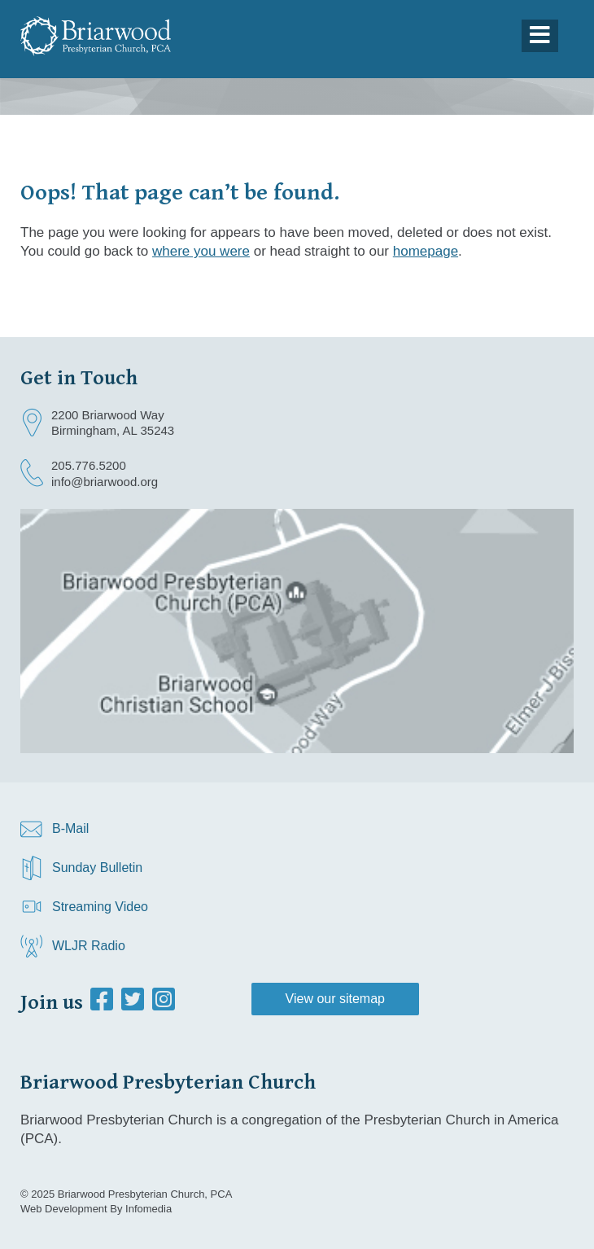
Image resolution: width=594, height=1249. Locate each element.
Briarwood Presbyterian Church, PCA (145, 1194)
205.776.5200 (88, 465)
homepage (425, 251)
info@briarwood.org (104, 482)
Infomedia (148, 1209)
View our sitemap (335, 999)
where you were (201, 251)
